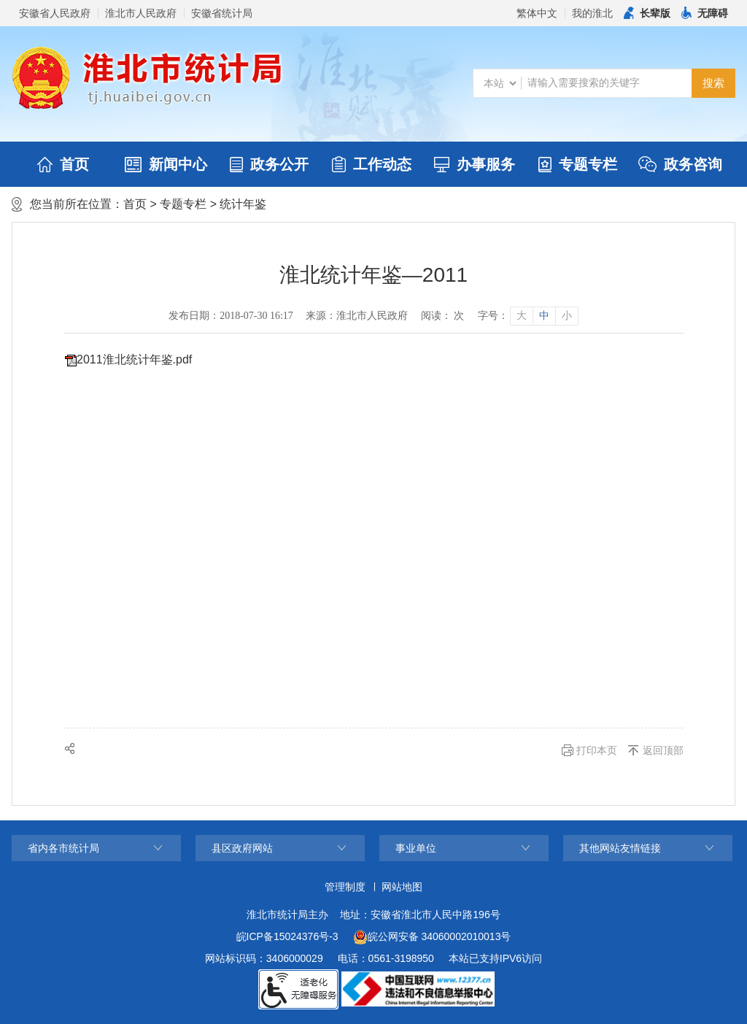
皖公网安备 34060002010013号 (432, 937)
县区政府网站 (242, 848)
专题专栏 (577, 164)
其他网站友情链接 (620, 848)
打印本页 (596, 750)
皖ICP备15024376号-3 (287, 936)
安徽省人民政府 (54, 13)
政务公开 (269, 164)
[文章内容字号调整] (528, 316)
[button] (647, 13)
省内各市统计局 (63, 848)
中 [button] (544, 315)
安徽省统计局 (221, 13)
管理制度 (345, 887)
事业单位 (415, 848)
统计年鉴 (243, 204)
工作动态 (371, 164)
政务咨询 (680, 164)
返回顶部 (663, 750)
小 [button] (567, 315)
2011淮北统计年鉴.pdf (134, 359)
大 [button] (521, 315)
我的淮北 (592, 13)
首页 (63, 164)
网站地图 (402, 887)
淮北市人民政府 (141, 13)
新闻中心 (166, 164)
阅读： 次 (443, 315)
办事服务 (474, 164)
